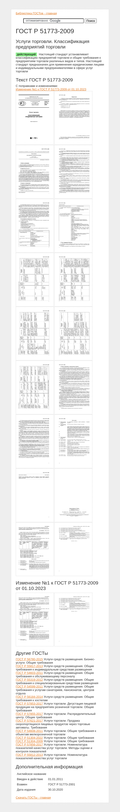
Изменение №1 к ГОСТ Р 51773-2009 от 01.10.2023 (51, 89)
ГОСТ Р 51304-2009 (29, 741)
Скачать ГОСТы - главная (33, 797)
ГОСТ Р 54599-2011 (29, 686)
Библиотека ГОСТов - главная (36, 13)
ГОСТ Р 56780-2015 (29, 659)
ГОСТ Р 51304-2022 (29, 737)
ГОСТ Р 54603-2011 (29, 673)
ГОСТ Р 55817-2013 (29, 666)
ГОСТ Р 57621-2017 (29, 720)
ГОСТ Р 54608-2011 (29, 731)
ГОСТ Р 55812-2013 (29, 754)
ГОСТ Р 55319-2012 (29, 679)
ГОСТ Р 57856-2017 (29, 744)
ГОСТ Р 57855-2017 (29, 714)
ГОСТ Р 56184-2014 (29, 696)
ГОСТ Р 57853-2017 (29, 703)
